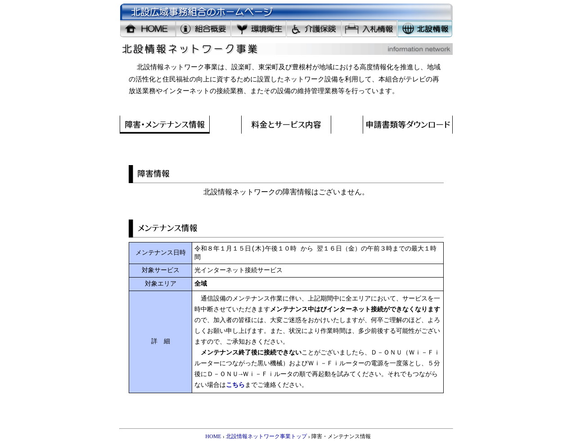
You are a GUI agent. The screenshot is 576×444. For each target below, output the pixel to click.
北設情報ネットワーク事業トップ (266, 436)
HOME (213, 436)
